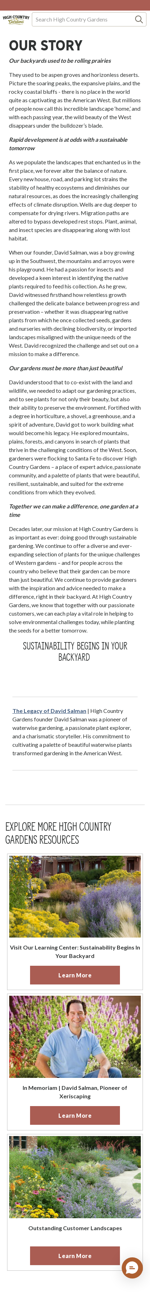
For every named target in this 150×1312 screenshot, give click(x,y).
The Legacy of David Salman (49, 710)
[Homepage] (16, 20)
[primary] (75, 975)
